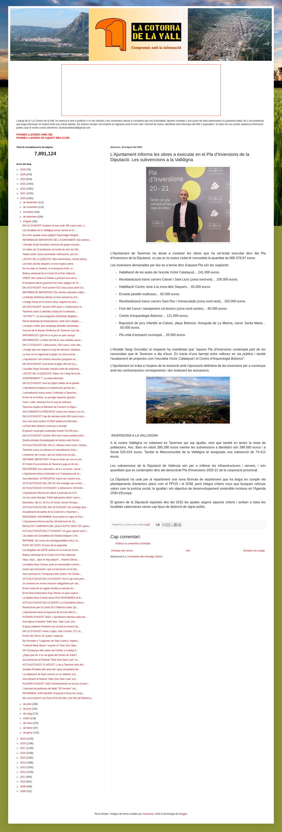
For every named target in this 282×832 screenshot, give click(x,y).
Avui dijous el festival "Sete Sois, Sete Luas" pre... (49, 621)
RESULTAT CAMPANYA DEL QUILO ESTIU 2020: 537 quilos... (56, 526)
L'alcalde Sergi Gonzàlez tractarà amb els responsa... (51, 368)
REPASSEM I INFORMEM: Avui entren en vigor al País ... (53, 516)
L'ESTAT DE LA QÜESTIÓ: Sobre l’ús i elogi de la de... (52, 373)
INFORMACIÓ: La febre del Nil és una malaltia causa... (52, 340)
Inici (188, 550)
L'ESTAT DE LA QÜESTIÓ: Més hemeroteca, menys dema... (55, 259)
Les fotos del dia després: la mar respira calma (47, 263)
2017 (23, 748)
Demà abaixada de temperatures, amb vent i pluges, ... (52, 321)
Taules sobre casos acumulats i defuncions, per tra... (50, 254)
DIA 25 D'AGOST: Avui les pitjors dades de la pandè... (51, 383)
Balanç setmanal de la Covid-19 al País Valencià (48, 273)
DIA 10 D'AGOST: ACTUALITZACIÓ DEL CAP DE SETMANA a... (57, 698)
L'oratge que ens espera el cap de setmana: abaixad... (52, 349)
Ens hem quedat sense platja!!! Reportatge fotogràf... (51, 235)
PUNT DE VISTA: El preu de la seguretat (44, 545)
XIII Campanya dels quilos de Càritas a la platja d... (50, 650)
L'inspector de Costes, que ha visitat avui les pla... (49, 454)
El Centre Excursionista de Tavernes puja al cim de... (51, 464)
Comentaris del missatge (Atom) (144, 556)
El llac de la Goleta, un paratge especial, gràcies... (49, 397)
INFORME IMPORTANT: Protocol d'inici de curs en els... (53, 459)
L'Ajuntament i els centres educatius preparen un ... (50, 359)
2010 (23, 781)
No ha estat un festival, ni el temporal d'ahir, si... (48, 268)
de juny (27, 708)
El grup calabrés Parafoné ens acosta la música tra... (51, 626)
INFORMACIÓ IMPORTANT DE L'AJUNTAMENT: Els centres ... (57, 240)
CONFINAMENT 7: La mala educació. (43, 378)
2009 (23, 786)
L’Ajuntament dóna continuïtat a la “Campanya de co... (52, 473)
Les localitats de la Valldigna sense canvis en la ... (49, 230)
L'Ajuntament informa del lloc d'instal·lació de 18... (49, 521)
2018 (23, 743)
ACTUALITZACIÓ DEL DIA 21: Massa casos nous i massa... (55, 445)
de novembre (30, 207)
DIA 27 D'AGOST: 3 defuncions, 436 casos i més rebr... (52, 345)
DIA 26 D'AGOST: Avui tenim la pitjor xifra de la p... (50, 364)
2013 (23, 767)
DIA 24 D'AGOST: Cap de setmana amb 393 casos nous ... (54, 416)
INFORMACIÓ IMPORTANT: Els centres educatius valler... (54, 292)
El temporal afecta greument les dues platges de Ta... (51, 283)
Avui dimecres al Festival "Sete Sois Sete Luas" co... (50, 659)
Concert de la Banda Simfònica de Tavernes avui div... (51, 330)
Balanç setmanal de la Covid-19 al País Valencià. (49, 555)
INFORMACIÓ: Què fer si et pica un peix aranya (48, 335)
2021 (23, 193)
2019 (23, 738)
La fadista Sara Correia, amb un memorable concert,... (52, 564)
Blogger (183, 813)
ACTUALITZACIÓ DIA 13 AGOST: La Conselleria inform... (53, 602)
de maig (27, 713)
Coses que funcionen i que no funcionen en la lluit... (50, 569)
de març (28, 723)
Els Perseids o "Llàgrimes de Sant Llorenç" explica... (50, 640)
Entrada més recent (122, 550)
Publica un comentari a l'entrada (132, 543)
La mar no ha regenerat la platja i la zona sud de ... (50, 354)
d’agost (27, 221)
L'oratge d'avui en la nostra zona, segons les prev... (50, 302)
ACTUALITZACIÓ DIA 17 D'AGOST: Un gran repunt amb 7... (55, 531)
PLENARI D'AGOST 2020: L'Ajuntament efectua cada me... (54, 617)
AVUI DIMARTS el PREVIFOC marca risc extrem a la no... (54, 411)
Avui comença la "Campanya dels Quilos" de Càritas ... (52, 573)
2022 (23, 188)
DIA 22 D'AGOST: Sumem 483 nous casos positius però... (53, 435)
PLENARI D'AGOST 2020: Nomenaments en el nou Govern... (56, 683)
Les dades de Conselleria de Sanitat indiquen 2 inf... (50, 535)
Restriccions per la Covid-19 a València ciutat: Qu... (50, 607)
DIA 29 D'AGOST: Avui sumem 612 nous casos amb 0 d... (53, 287)
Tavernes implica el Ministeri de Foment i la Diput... (50, 407)
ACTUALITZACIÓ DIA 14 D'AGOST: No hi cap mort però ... (54, 578)
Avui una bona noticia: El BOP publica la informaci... (50, 421)
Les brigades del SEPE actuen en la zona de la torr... (51, 550)
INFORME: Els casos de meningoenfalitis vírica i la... (51, 540)
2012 (23, 772)
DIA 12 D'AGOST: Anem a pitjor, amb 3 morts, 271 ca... (52, 631)
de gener (28, 732)
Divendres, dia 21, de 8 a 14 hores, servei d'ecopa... (50, 502)
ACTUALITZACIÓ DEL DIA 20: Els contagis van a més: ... (53, 483)
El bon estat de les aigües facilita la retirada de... (48, 588)
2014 (23, 762)
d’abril (26, 718)
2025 (23, 174)
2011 (23, 776)
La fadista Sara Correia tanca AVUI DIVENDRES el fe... (52, 597)
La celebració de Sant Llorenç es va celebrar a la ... (50, 674)
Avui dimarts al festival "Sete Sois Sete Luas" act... (49, 679)
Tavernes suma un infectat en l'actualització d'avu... (50, 449)
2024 (23, 179)
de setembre (30, 216)
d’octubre (28, 212)
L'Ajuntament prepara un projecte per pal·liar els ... (49, 387)
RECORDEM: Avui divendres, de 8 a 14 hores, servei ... (52, 469)
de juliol (27, 704)
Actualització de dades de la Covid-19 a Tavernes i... (50, 511)
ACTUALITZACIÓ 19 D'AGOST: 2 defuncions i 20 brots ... (53, 488)
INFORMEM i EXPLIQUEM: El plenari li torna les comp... (53, 693)
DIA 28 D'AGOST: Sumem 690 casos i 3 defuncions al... (52, 306)
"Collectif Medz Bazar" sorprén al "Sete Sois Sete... (50, 645)
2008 (23, 791)
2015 (23, 757)
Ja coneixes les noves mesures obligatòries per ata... (51, 583)
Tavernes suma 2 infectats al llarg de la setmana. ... (50, 311)
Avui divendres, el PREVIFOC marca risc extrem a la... (52, 478)
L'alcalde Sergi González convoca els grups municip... (51, 244)
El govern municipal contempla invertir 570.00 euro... (51, 430)
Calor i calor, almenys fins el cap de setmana (46, 402)
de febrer (28, 728)
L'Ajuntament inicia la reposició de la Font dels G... (49, 612)
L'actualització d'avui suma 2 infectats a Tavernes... (50, 392)
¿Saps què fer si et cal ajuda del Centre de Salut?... (50, 655)
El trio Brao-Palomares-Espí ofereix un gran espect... (51, 593)
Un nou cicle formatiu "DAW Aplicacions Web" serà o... (52, 497)
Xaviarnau (148, 813)
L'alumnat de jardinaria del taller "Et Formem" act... (50, 688)
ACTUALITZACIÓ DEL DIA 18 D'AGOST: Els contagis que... (55, 507)
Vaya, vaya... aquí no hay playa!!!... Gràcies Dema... (50, 559)
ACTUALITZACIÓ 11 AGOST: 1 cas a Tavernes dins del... (53, 664)
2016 (23, 753)
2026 (23, 169)
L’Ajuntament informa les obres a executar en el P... (50, 492)
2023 (23, 183)
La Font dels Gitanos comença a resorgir (44, 426)
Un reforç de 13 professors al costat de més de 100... (51, 249)
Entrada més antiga (254, 550)
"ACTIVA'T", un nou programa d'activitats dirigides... (50, 316)
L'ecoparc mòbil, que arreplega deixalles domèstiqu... (51, 325)
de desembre (30, 202)
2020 (23, 198)
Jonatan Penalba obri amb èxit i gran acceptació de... (51, 669)
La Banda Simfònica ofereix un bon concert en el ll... (50, 297)
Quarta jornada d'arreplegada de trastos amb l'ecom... (51, 440)
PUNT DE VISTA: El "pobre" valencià (42, 636)
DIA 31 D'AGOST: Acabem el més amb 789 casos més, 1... (54, 225)
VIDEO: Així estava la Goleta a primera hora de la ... (50, 278)
